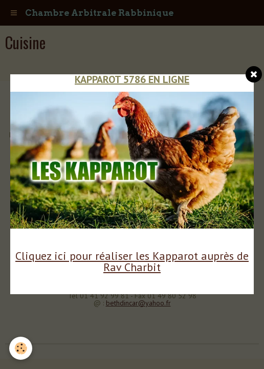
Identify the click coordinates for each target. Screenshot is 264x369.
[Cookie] (20, 348)
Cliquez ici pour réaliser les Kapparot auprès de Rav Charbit (132, 261)
